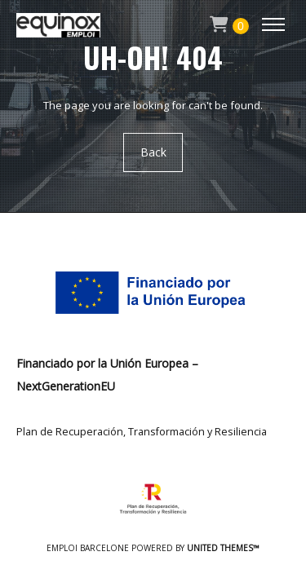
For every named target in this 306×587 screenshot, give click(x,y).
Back (153, 152)
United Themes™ (223, 548)
